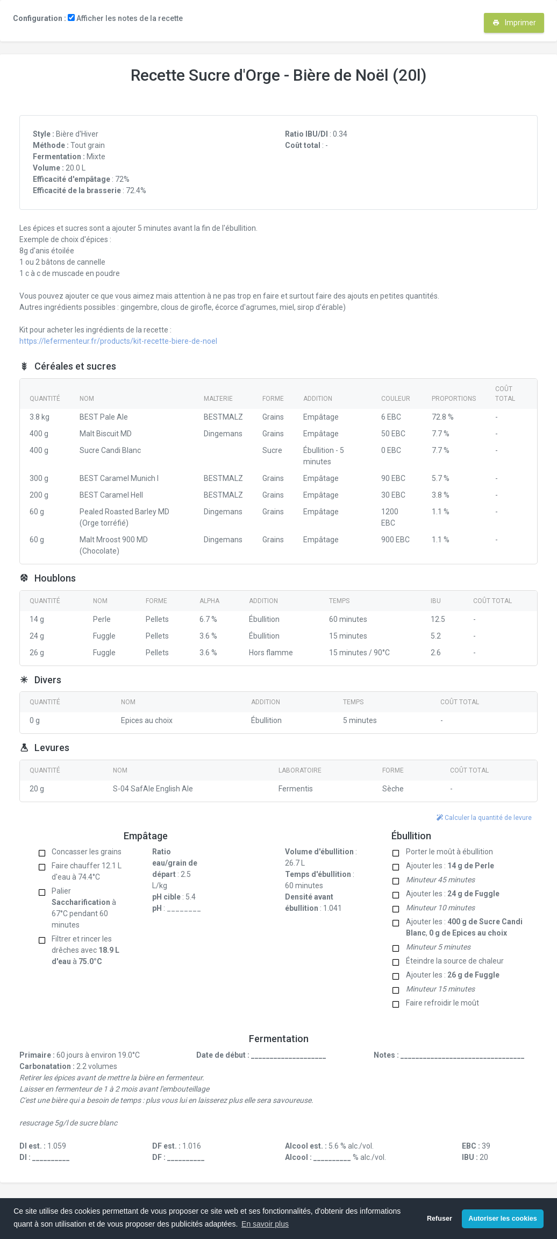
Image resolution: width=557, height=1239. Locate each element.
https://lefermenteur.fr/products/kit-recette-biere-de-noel (118, 341)
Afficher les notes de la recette (125, 18)
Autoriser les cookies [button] (502, 1218)
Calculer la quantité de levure (484, 818)
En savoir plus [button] (265, 1224)
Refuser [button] (439, 1218)
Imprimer (514, 22)
